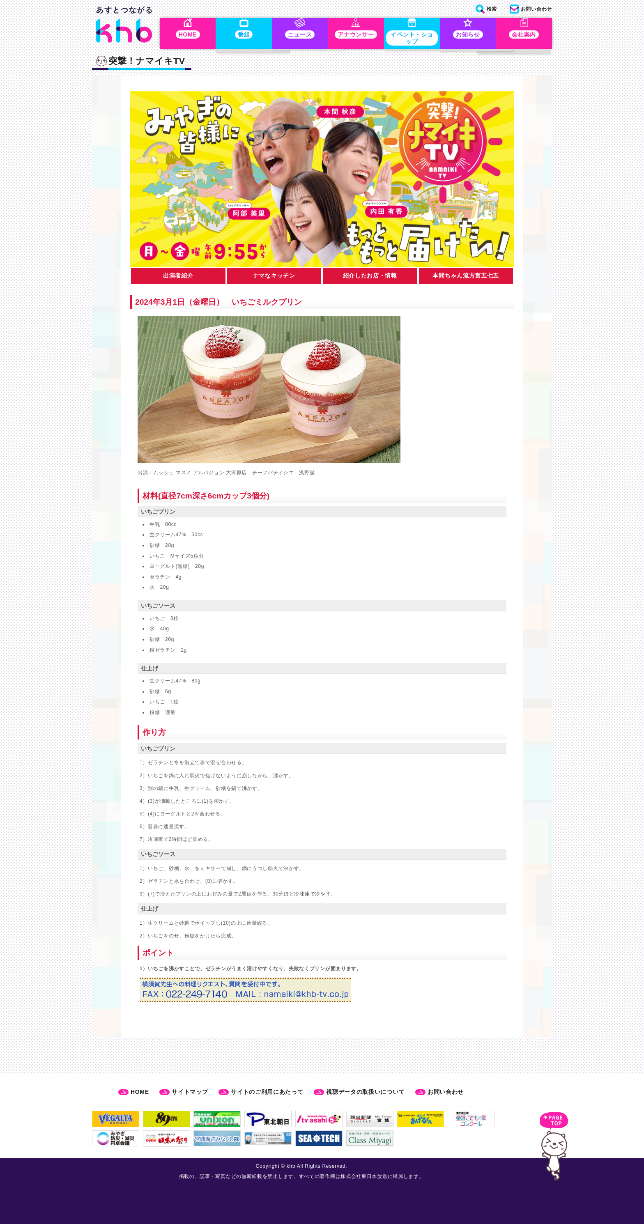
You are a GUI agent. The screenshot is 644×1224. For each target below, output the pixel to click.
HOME (140, 1092)
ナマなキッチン (274, 277)
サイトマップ (190, 1092)
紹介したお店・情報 (370, 277)
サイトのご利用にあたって (267, 1092)
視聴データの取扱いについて (365, 1092)
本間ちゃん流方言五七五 (465, 277)
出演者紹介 (178, 277)
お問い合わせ (446, 1092)
